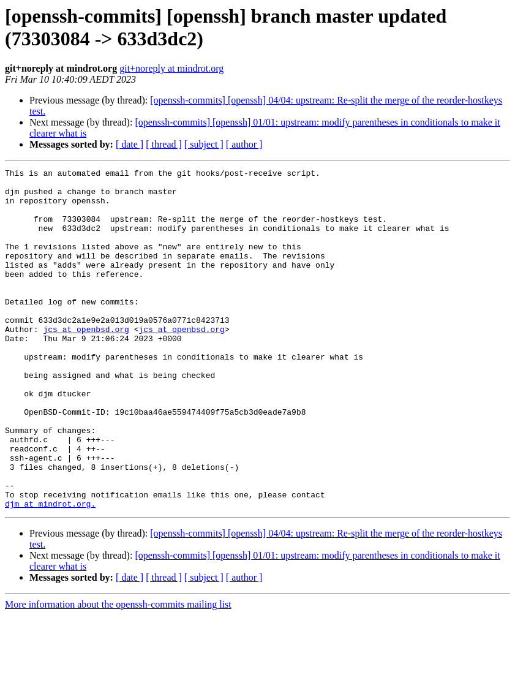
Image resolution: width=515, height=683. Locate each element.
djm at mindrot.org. (50, 571)
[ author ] (244, 144)
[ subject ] (204, 144)
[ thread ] (164, 144)
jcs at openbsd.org (86, 362)
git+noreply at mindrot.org (171, 68)
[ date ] (129, 144)
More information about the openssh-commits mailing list (118, 672)
